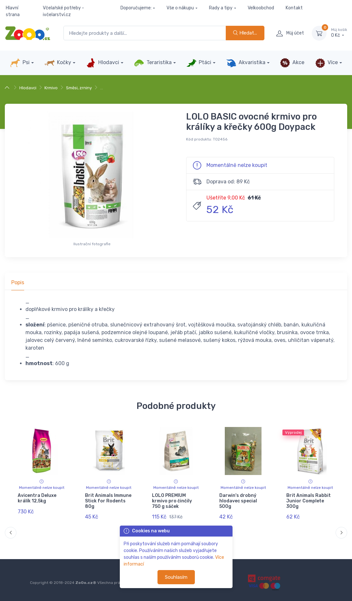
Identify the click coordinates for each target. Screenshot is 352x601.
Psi (20, 63)
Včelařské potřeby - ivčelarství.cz (63, 11)
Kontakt (294, 8)
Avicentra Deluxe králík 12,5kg (37, 498)
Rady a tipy (221, 8)
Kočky (57, 63)
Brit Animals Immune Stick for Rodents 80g (108, 501)
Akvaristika (245, 63)
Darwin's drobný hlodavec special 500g (238, 501)
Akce (292, 63)
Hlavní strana (13, 11)
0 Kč (339, 32)
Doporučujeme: (136, 8)
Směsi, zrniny (79, 87)
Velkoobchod (261, 8)
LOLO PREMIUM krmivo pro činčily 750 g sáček (172, 501)
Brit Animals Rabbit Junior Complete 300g (308, 501)
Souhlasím (176, 577)
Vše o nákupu (180, 8)
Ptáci (198, 63)
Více (326, 63)
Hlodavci (102, 63)
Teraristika (153, 63)
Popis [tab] (17, 282)
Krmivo (51, 87)
